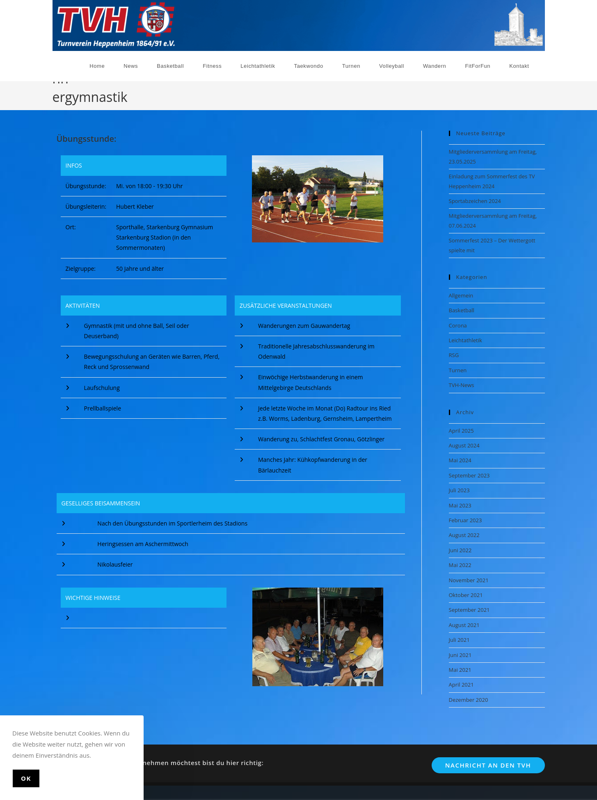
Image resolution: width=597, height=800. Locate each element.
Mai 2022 (460, 563)
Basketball (461, 308)
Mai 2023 (460, 503)
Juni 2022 (460, 548)
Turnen (458, 368)
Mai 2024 (460, 458)
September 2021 (469, 608)
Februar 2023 (465, 518)
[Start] (489, 92)
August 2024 (464, 443)
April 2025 (461, 428)
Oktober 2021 (466, 593)
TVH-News (461, 383)
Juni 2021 (460, 653)
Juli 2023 (459, 488)
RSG (454, 353)
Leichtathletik (465, 338)
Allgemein (461, 293)
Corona (458, 323)
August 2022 (464, 533)
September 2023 (469, 473)
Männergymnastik (522, 92)
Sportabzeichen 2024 (475, 199)
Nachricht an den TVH (488, 763)
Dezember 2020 (468, 697)
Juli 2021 (459, 638)
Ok (26, 778)
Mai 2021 (460, 667)
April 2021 (461, 683)
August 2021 (464, 623)
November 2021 (469, 578)
